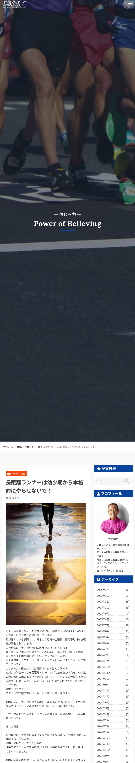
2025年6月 (113, 631)
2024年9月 (113, 685)
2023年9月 (113, 756)
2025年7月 (113, 625)
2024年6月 (113, 702)
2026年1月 (113, 590)
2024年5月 (113, 708)
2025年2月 (113, 655)
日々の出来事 (18, 474)
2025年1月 (113, 661)
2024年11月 (113, 673)
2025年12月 (113, 596)
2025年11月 (113, 601)
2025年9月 (113, 613)
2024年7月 (113, 696)
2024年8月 (113, 690)
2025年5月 (113, 637)
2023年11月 (113, 744)
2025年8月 (113, 619)
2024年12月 (113, 667)
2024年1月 (113, 732)
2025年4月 (113, 643)
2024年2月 (113, 726)
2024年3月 (113, 720)
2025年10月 (113, 607)
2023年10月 (113, 750)
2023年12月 (113, 738)
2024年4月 (113, 714)
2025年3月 (113, 649)
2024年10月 (113, 679)
